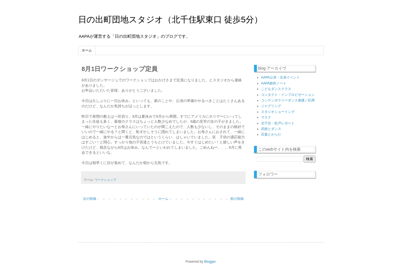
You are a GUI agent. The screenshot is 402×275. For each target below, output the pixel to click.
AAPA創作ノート (273, 83)
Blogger (210, 262)
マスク (266, 117)
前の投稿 (237, 199)
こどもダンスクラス (276, 89)
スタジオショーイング (278, 112)
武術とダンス (271, 129)
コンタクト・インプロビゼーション (288, 95)
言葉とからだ (271, 134)
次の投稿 (89, 199)
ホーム (87, 50)
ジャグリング (271, 106)
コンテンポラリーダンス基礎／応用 (288, 100)
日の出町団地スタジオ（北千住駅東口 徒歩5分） (170, 19)
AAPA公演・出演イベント (280, 77)
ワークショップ (105, 179)
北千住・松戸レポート (278, 123)
